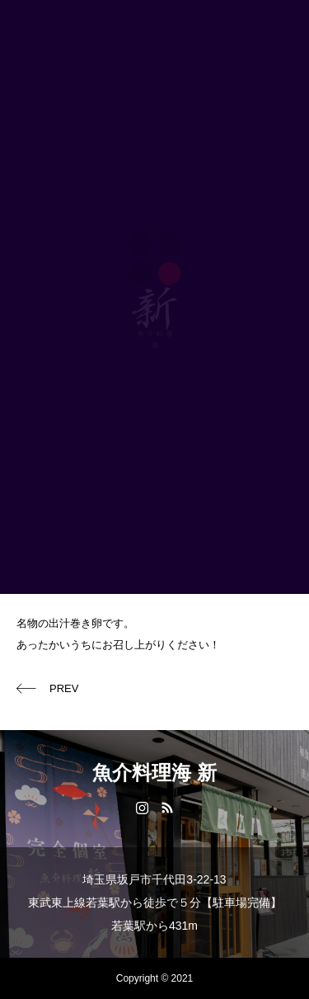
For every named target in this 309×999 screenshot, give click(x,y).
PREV (63, 688)
